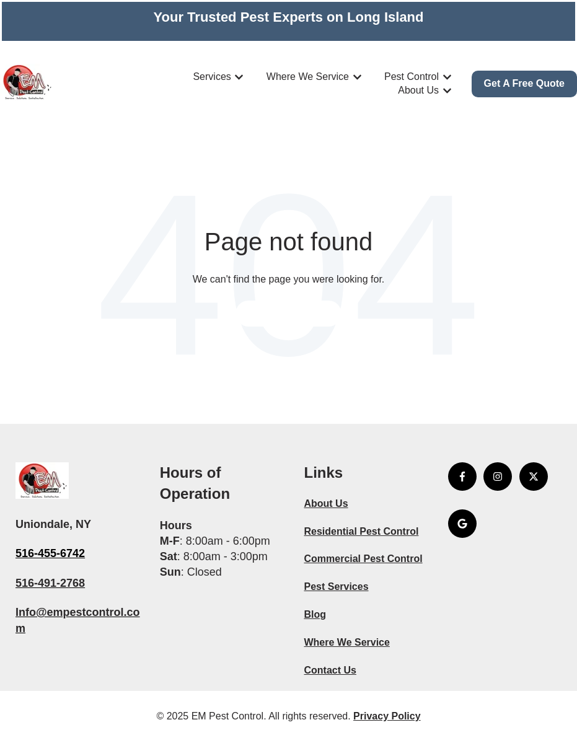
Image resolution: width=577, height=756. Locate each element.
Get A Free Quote (524, 83)
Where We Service (307, 76)
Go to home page (288, 313)
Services (212, 76)
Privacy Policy (387, 716)
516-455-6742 (50, 553)
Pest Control (411, 76)
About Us (418, 90)
